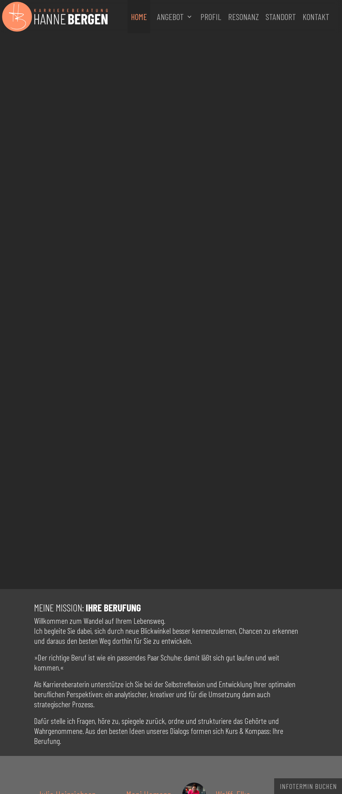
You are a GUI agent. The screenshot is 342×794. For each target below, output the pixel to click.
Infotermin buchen (308, 786)
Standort (281, 16)
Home (139, 16)
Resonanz (243, 16)
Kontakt (316, 16)
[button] (173, 16)
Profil (210, 16)
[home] (81, 16)
